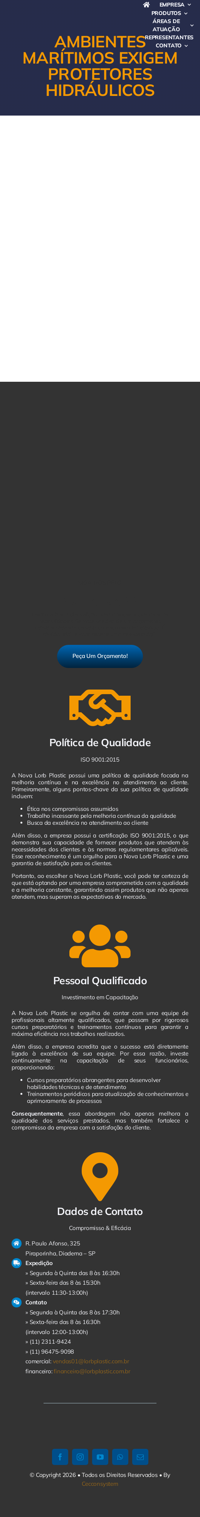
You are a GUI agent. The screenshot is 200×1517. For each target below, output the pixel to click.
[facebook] (60, 1457)
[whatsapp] (120, 1457)
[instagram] (80, 1457)
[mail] (140, 1457)
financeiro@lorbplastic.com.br (92, 1371)
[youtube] (100, 1457)
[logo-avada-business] (77, 12)
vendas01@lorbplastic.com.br (91, 1361)
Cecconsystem (100, 1483)
